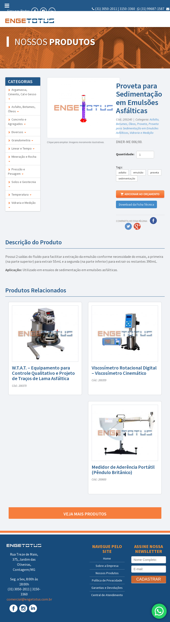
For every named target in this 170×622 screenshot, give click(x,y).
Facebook (153, 220)
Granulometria (20, 140)
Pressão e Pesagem (16, 171)
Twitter (128, 226)
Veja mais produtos (85, 514)
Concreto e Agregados (17, 121)
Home (107, 558)
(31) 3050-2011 (106, 8)
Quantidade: (126, 154)
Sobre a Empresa (107, 566)
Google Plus (137, 226)
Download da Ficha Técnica (136, 204)
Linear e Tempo (21, 148)
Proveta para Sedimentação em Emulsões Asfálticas (137, 128)
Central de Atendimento (107, 595)
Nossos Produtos (107, 573)
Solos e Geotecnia (22, 183)
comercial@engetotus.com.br (146, 14)
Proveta (142, 124)
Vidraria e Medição (22, 204)
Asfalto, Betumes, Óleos (21, 109)
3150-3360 (127, 8)
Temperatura (19, 194)
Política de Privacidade (107, 580)
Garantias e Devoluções (107, 588)
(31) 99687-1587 (152, 8)
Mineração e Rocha (22, 158)
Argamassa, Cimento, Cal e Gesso (22, 93)
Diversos (17, 132)
